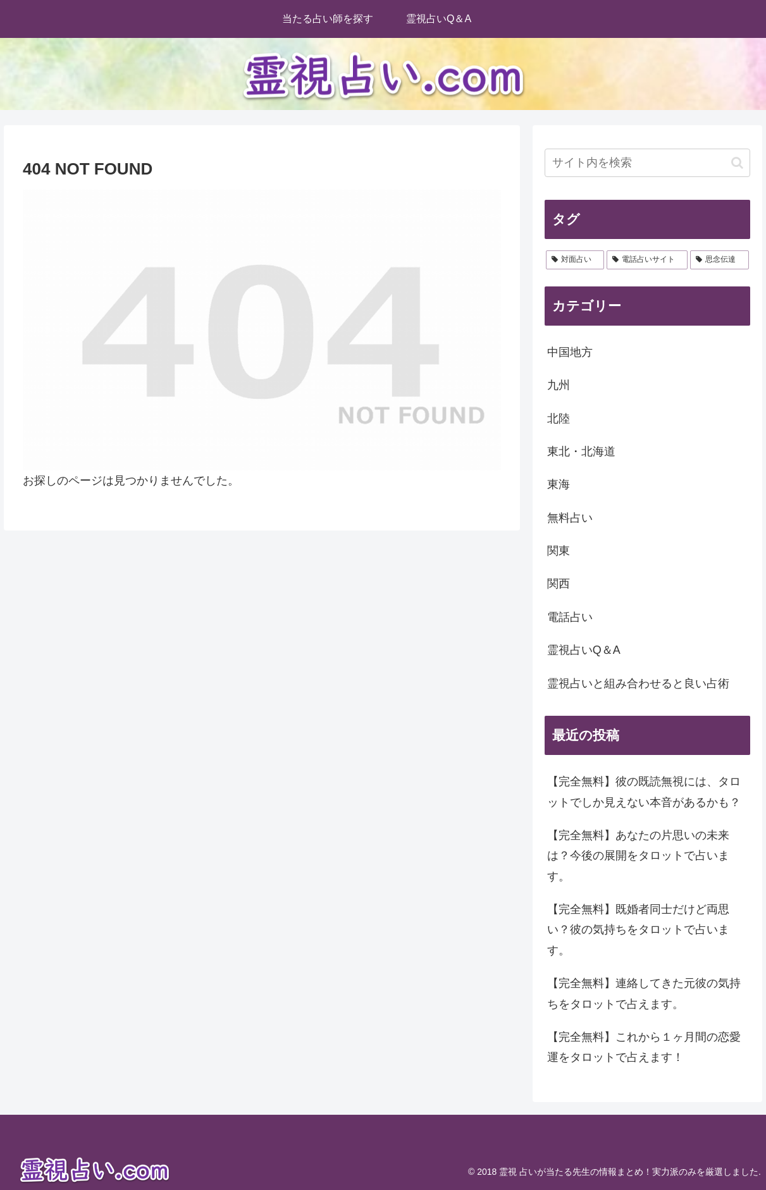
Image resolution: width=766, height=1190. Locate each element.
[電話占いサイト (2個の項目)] (647, 259)
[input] (647, 163)
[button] (737, 163)
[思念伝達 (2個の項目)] (719, 259)
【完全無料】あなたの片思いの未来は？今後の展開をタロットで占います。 (638, 856)
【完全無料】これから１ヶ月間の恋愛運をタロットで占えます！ (644, 1047)
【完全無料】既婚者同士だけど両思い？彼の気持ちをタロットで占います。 (638, 930)
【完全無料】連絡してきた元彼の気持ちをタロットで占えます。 (644, 993)
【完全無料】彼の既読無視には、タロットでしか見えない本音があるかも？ (644, 791)
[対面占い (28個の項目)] (575, 259)
